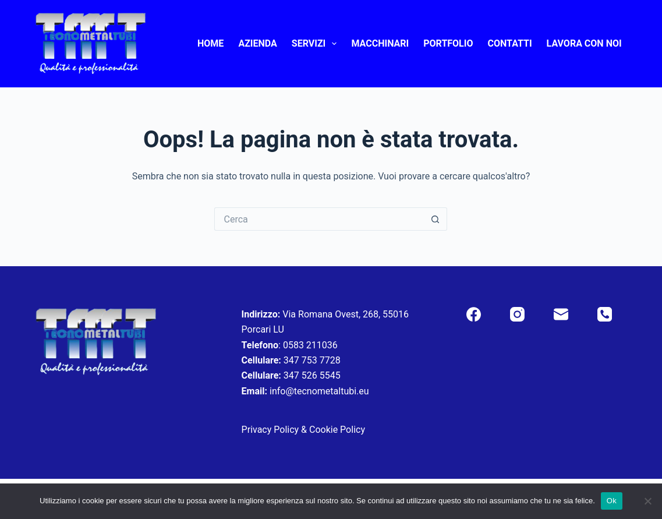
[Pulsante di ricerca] (435, 219)
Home (210, 43)
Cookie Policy (337, 429)
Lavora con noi (584, 43)
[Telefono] (604, 314)
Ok (612, 500)
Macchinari (380, 43)
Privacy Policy (270, 429)
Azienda (257, 43)
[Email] (561, 314)
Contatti (510, 43)
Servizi (317, 44)
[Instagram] (517, 314)
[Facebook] (473, 314)
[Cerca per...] (319, 219)
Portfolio (448, 43)
